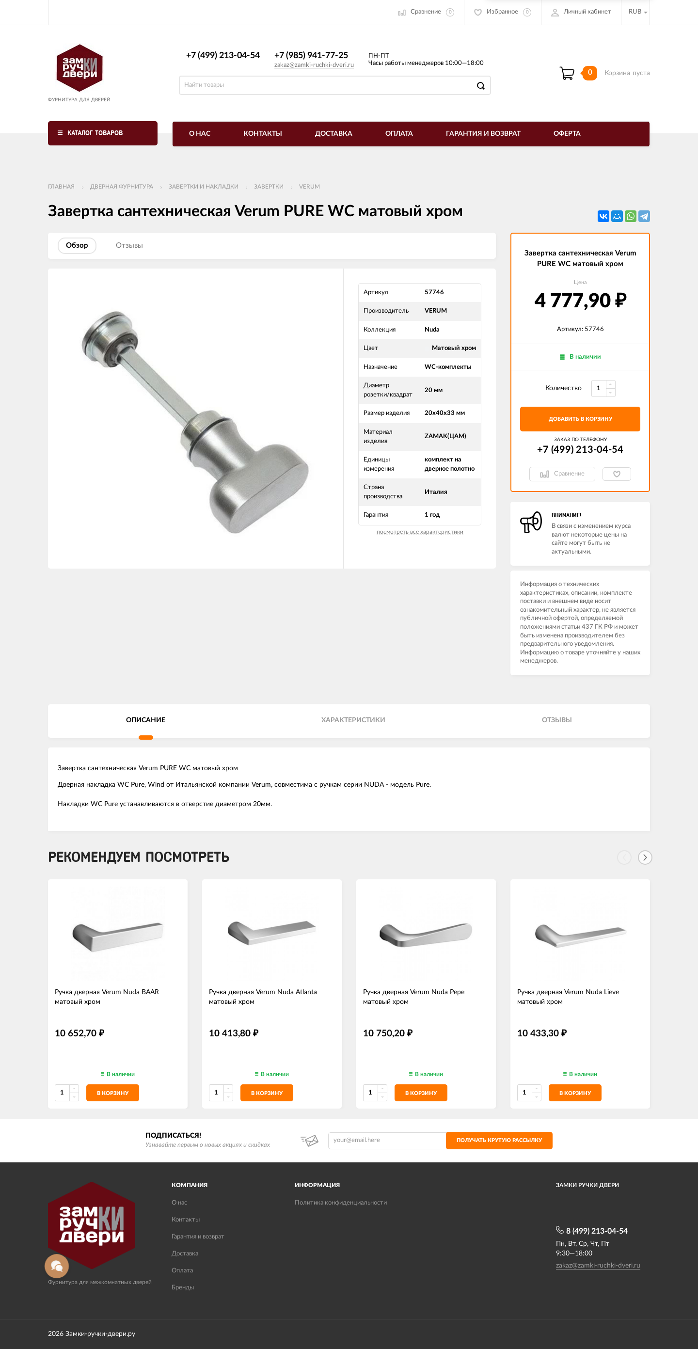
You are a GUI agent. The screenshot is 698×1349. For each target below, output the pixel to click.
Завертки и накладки (203, 187)
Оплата (399, 133)
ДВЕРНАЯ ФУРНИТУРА (121, 187)
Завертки (269, 187)
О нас (199, 133)
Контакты (262, 133)
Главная (61, 187)
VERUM (309, 187)
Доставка (333, 133)
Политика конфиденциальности (341, 1203)
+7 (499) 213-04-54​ (223, 55)
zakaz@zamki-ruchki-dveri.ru (314, 65)
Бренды (183, 1288)
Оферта (567, 133)
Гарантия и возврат (483, 133)
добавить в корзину (580, 419)
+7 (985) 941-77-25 (311, 55)
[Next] (645, 857)
